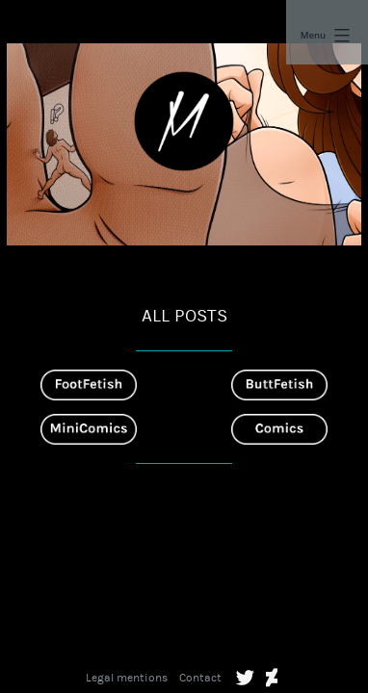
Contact (200, 677)
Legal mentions (127, 677)
